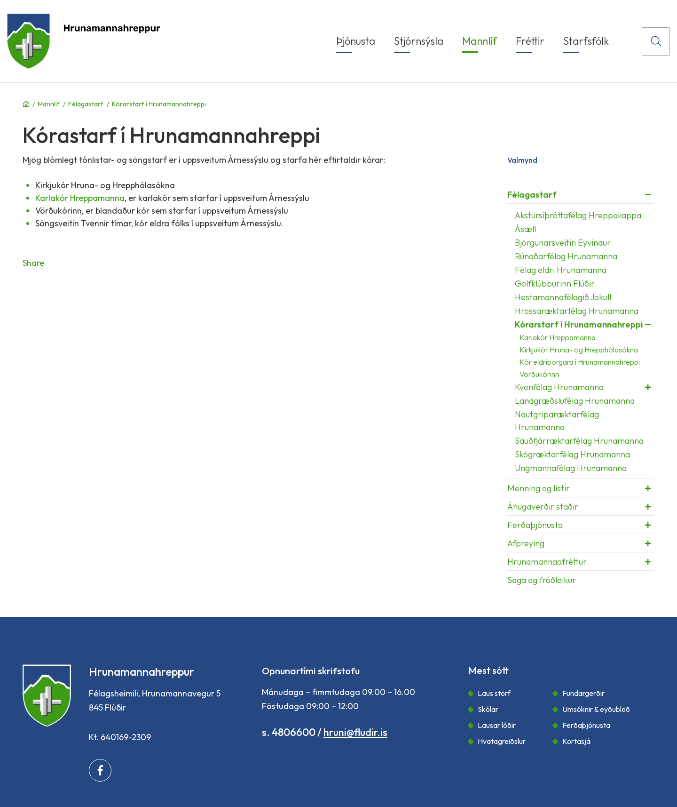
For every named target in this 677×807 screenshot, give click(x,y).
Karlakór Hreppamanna (80, 197)
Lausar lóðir (497, 725)
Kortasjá (576, 741)
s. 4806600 (288, 732)
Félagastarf (85, 104)
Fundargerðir (583, 693)
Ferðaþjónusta (586, 725)
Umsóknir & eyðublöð (596, 709)
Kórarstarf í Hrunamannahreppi (159, 104)
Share (33, 262)
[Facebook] (100, 770)
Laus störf (494, 693)
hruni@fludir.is (355, 732)
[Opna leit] (656, 41)
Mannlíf (49, 104)
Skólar (488, 709)
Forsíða (26, 104)
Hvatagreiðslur (502, 741)
